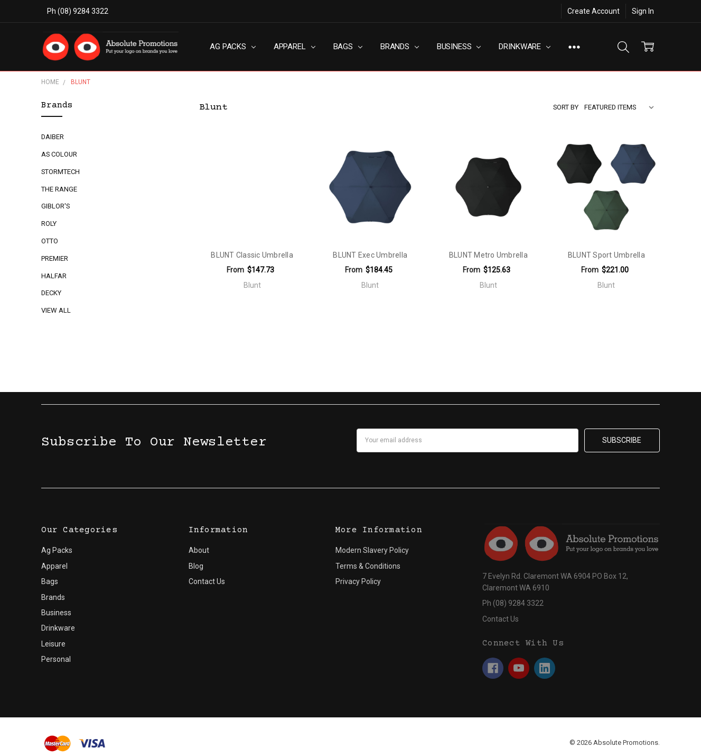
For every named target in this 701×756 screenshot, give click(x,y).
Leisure (53, 644)
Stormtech (60, 172)
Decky (51, 293)
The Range (59, 189)
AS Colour (59, 154)
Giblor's (55, 206)
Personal (56, 659)
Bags (347, 46)
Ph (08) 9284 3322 (77, 11)
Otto (49, 241)
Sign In (643, 11)
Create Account (593, 11)
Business (459, 46)
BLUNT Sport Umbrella (606, 255)
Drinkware (524, 46)
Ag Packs (233, 46)
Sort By (565, 107)
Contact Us (207, 581)
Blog (196, 566)
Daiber (52, 137)
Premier (54, 258)
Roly (49, 223)
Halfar (54, 276)
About (199, 550)
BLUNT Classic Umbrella (252, 255)
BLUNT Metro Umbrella (488, 255)
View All (56, 310)
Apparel (294, 46)
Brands (399, 46)
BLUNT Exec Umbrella (370, 255)
